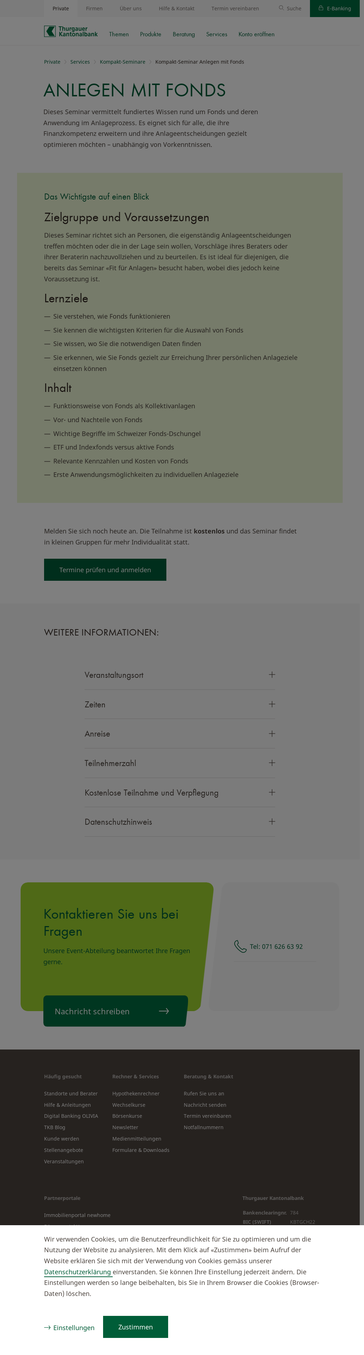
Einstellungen (74, 1327)
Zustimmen (135, 1327)
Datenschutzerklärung (78, 1272)
